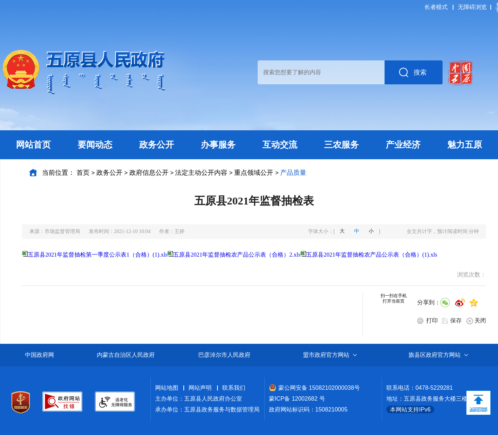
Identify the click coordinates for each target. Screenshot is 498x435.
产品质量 (293, 172)
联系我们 (233, 388)
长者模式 (436, 7)
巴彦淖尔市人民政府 (224, 355)
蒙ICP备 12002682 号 (297, 399)
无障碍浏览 (472, 7)
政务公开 (109, 172)
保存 (456, 320)
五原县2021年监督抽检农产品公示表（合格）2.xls (236, 255)
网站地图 (166, 388)
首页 (83, 172)
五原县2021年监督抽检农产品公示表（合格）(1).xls (371, 255)
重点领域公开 (253, 172)
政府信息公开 (149, 172)
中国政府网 (39, 355)
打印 (427, 320)
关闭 (476, 320)
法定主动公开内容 (201, 172)
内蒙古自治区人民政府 (126, 355)
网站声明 (200, 388)
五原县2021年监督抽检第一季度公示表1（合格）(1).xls (97, 255)
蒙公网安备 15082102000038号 (314, 388)
